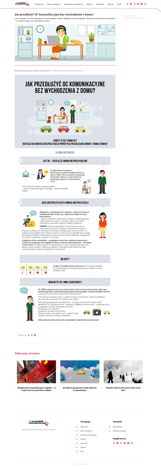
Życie (119, 4)
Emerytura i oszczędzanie (73, 4)
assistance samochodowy (129, 17)
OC (141, 18)
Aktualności (39, 4)
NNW (137, 18)
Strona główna (117, 427)
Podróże (89, 4)
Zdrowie (111, 4)
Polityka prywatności (119, 431)
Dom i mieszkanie (53, 4)
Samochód (100, 4)
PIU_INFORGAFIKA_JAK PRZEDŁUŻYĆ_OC (68, 71)
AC (124, 16)
